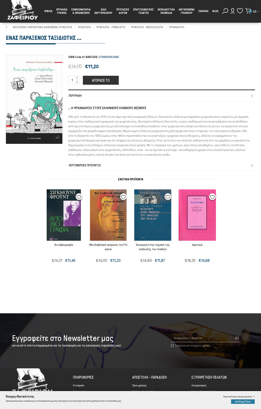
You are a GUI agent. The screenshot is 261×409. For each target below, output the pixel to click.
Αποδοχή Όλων (243, 401)
